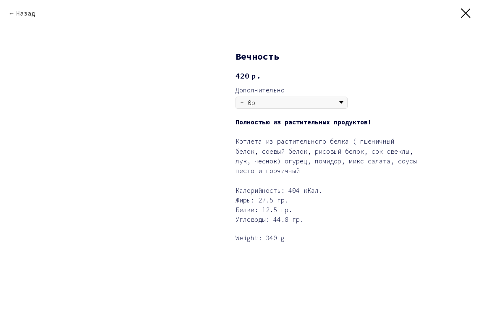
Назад (25, 13)
